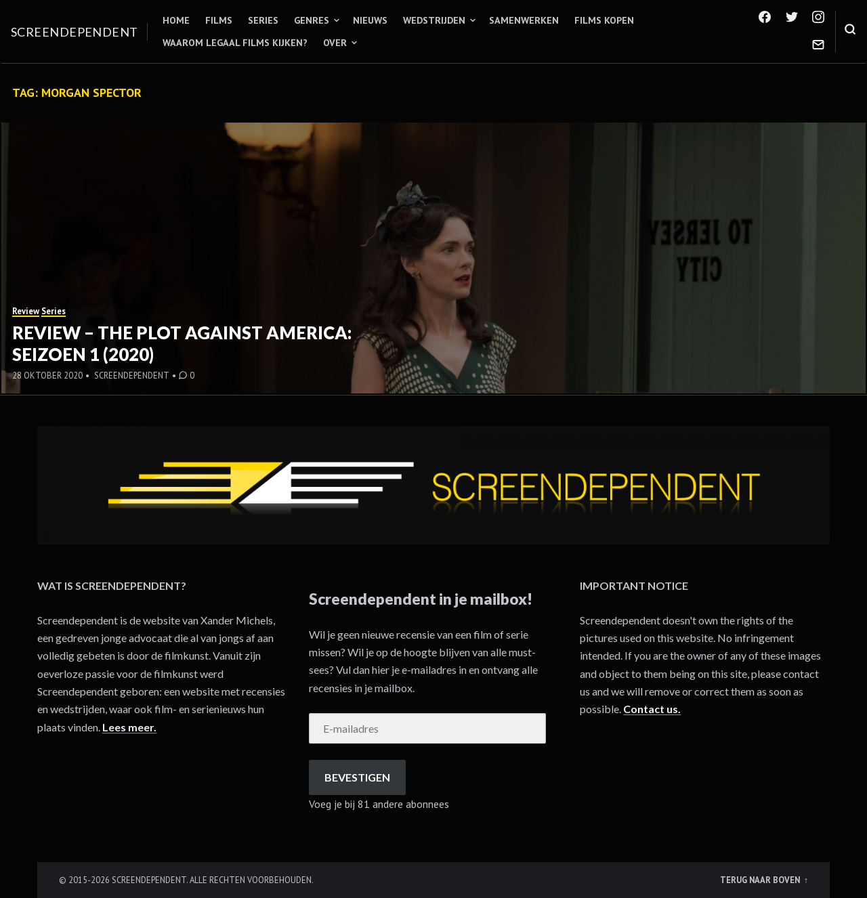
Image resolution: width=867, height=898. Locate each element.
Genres (311, 20)
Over (335, 43)
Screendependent (74, 31)
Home (176, 20)
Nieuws (370, 20)
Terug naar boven (761, 879)
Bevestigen (357, 777)
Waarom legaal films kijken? (235, 43)
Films (218, 20)
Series (263, 20)
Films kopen (604, 20)
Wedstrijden (434, 20)
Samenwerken (524, 20)
